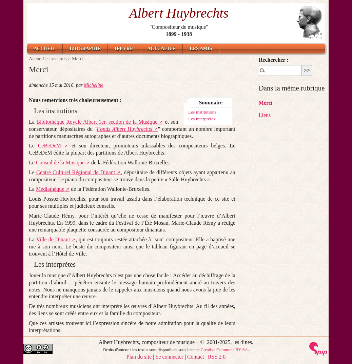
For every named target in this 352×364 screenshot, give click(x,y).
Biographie (85, 48)
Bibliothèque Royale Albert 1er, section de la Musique (96, 122)
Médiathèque (50, 189)
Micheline (93, 85)
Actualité (161, 48)
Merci (266, 103)
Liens (265, 115)
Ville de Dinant (53, 239)
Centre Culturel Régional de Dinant (75, 172)
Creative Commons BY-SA (224, 349)
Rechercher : (274, 60)
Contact (195, 357)
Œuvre (124, 48)
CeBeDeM (49, 145)
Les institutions (202, 112)
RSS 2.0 (217, 357)
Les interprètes (201, 118)
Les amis (201, 48)
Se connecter (169, 357)
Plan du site (139, 357)
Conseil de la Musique (60, 162)
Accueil (45, 48)
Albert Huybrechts (179, 13)
